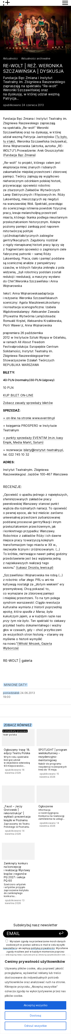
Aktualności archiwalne (36, 58)
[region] (35, 994)
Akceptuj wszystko (36, 1005)
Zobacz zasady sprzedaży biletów (28, 403)
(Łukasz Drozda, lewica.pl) (34, 567)
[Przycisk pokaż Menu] (65, 3)
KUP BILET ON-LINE (18, 395)
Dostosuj (35, 1015)
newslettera (10, 948)
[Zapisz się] (59, 934)
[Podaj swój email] (29, 934)
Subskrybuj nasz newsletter (35, 925)
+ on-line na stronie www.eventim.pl (29, 418)
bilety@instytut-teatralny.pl (43, 450)
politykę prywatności (43, 948)
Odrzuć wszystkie (35, 1025)
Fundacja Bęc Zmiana (19, 155)
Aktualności (10, 58)
